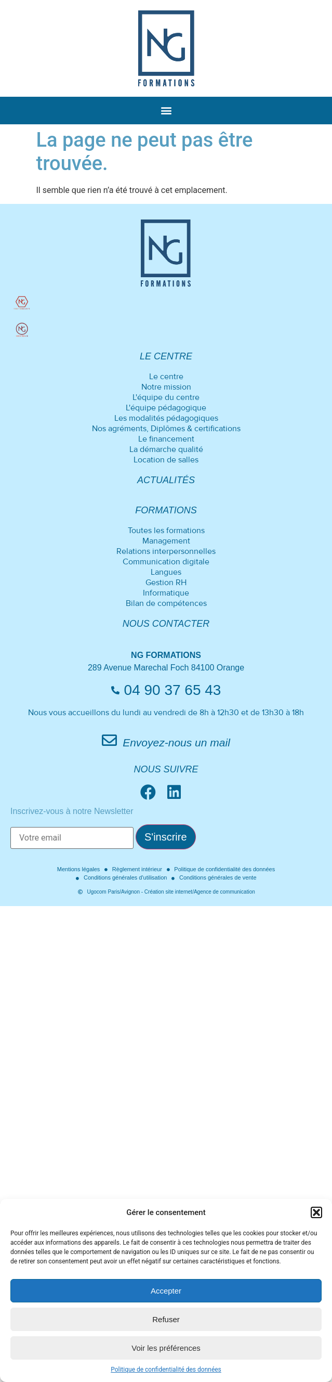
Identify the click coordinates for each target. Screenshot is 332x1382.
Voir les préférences (166, 1348)
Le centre (166, 356)
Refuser (166, 1319)
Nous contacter (166, 623)
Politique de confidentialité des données (166, 1369)
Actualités (166, 480)
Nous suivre (166, 769)
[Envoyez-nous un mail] (109, 740)
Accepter (166, 1290)
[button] (316, 1212)
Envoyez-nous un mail (176, 742)
